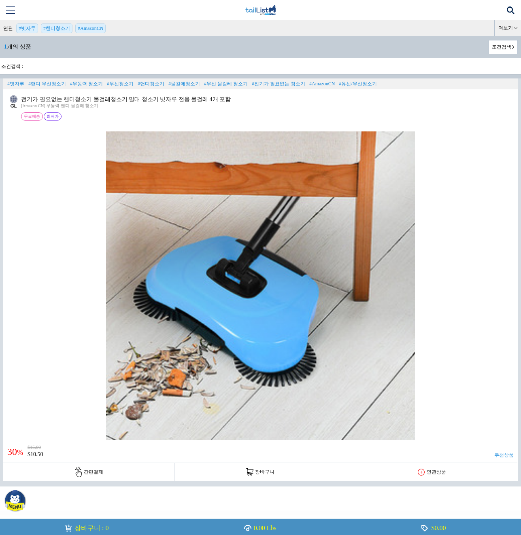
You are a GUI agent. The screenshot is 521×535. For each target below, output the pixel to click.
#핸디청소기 (56, 28)
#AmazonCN (90, 28)
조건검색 (501, 47)
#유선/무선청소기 (357, 84)
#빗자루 (27, 28)
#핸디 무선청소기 (47, 84)
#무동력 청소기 (86, 84)
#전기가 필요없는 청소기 (278, 84)
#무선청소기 (120, 84)
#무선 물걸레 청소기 (226, 84)
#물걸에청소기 (184, 84)
